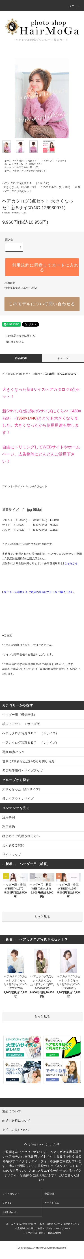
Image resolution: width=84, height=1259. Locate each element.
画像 (16, 170)
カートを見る (51, 1202)
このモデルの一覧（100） (27, 167)
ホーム (7, 160)
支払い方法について (26, 1224)
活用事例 (8, 817)
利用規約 (9, 283)
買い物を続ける (12, 341)
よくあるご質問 (13, 845)
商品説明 (21, 358)
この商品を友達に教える (17, 335)
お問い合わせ (9, 1212)
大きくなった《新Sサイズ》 (28, 164)
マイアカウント (10, 1193)
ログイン (7, 1202)
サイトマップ (11, 854)
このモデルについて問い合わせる (42, 304)
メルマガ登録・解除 (33, 1233)
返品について (70, 1224)
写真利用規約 (30, 664)
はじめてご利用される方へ (21, 836)
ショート (62, 160)
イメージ (63, 358)
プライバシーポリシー (57, 1228)
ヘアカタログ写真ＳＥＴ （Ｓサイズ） (34, 160)
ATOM (57, 1233)
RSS (50, 1233)
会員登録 (49, 1193)
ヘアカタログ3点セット (34, 170)
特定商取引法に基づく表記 (20, 287)
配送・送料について (50, 1224)
